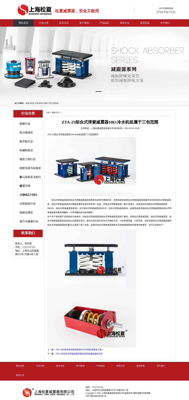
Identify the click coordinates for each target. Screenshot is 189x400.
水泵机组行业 (28, 203)
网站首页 (23, 23)
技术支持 (64, 23)
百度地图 (146, 393)
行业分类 (43, 23)
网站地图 (137, 393)
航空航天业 (26, 141)
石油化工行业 (28, 194)
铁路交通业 (26, 212)
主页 (48, 113)
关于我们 (165, 23)
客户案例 (84, 23)
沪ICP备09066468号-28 (96, 396)
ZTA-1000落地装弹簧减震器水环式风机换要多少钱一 (80, 349)
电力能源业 (26, 132)
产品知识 (104, 23)
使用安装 (145, 23)
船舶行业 (25, 123)
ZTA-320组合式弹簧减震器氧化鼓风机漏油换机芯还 (79, 354)
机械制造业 (26, 150)
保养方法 (124, 23)
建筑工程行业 (28, 159)
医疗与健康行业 (29, 221)
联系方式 (20, 375)
